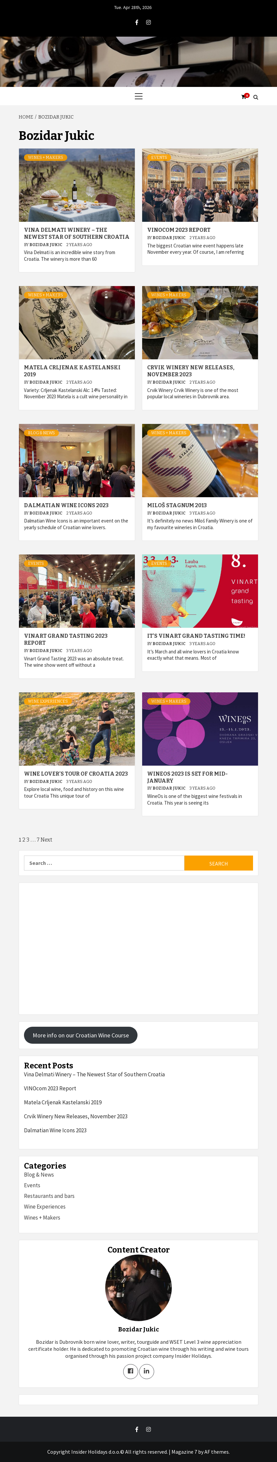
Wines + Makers (45, 157)
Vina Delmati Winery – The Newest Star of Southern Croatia (77, 233)
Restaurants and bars (49, 1196)
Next (46, 840)
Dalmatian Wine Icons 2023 (66, 505)
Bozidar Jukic (46, 244)
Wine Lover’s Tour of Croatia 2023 (76, 774)
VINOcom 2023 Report (178, 230)
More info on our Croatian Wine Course (81, 1035)
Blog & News (41, 433)
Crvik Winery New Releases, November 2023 (190, 371)
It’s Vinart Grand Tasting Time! (196, 636)
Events (159, 157)
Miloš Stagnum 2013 (177, 505)
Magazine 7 (184, 1451)
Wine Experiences (48, 701)
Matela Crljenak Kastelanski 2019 (63, 1102)
